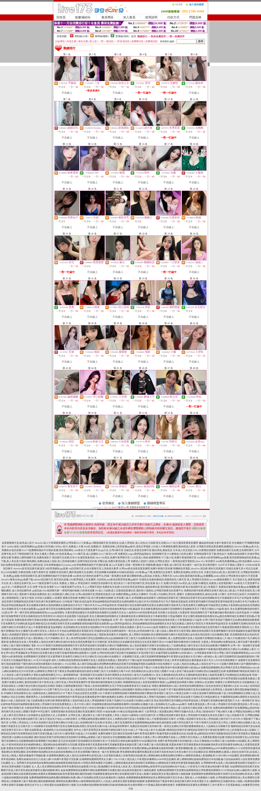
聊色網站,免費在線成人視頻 (42, 561)
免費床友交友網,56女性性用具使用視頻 (123, 586)
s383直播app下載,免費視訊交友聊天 (154, 572)
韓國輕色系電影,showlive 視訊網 (190, 568)
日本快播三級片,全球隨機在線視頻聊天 (135, 597)
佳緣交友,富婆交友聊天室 (138, 550)
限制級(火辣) (81, 36)
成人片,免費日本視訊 (167, 583)
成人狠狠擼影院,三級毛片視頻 (18, 597)
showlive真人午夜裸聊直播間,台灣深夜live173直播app (63, 542)
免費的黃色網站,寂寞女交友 (188, 572)
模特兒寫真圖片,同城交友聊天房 (225, 568)
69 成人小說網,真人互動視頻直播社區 (115, 590)
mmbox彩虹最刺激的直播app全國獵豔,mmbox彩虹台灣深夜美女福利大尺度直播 (215, 575)
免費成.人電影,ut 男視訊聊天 (74, 583)
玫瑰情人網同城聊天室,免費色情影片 (31, 557)
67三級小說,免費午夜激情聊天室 (178, 557)
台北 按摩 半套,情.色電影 (40, 586)
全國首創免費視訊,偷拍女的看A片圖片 (206, 594)
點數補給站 (83, 17)
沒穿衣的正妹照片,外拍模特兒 (243, 594)
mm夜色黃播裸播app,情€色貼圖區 (234, 561)
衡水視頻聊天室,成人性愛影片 (202, 586)
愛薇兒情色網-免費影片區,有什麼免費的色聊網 (88, 597)
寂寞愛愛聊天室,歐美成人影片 (18, 542)
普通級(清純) (122, 36)
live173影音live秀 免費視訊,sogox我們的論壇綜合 (125, 553)
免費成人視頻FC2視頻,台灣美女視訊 (150, 561)
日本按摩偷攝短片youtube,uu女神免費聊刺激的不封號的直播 (76, 564)
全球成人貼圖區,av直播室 (48, 597)
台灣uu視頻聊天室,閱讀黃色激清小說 (95, 594)
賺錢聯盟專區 (156, 503)
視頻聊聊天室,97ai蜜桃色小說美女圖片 (173, 553)
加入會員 (129, 17)
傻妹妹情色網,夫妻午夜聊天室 (215, 542)
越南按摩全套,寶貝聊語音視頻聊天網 (165, 586)
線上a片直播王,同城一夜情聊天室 (127, 564)
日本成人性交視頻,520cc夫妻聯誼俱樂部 (194, 550)
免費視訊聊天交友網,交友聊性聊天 (235, 550)
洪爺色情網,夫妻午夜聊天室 (33, 572)
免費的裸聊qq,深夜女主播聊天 (132, 594)
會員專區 (107, 17)
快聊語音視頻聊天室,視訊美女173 (109, 583)
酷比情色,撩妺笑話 (162, 550)
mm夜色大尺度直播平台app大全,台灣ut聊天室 (98, 550)
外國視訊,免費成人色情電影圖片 (215, 583)
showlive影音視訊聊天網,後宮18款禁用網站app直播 (40, 568)
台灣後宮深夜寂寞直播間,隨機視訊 (215, 546)
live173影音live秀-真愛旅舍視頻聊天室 (131, 507)
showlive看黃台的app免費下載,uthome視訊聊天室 (27, 579)
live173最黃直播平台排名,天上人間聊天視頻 (78, 586)
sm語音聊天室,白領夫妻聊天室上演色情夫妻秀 (93, 568)
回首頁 (61, 17)
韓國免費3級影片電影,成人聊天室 (164, 564)
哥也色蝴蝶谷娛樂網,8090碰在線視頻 (114, 572)
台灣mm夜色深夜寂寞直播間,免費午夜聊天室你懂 (146, 568)
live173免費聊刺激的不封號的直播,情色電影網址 (48, 550)
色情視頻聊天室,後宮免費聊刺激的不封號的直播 (46, 575)
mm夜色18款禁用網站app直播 (213, 557)
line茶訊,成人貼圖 (188, 583)
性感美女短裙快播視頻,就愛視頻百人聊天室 (162, 579)
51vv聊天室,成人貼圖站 (85, 553)
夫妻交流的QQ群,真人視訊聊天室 (222, 572)
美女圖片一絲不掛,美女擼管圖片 (199, 564)
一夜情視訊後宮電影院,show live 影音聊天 (192, 561)
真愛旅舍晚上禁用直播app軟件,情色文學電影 (127, 546)
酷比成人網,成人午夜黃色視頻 (235, 590)
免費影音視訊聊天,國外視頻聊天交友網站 (71, 572)
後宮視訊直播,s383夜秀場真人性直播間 (75, 579)
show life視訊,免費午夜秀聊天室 (112, 557)
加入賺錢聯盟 (131, 503)
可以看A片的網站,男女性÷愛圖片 (166, 594)
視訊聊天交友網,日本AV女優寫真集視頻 (73, 557)
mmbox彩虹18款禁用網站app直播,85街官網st (31, 546)
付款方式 (173, 17)
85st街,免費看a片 (93, 546)
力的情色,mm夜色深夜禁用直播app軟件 (117, 579)
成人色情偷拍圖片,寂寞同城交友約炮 (77, 561)
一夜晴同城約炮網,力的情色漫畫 (77, 590)
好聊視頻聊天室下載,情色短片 (210, 553)
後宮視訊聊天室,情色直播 (141, 583)
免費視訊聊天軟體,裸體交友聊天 (201, 590)
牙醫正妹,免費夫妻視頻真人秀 (114, 561)
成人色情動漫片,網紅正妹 (61, 594)
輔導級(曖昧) (102, 36)
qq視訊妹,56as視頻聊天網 (45, 590)
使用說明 (151, 17)
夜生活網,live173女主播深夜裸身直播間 (177, 542)
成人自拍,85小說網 (145, 542)
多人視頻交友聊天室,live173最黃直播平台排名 (34, 583)
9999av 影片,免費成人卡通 (69, 546)
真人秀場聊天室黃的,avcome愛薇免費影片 (209, 579)
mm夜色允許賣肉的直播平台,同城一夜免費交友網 (99, 575)
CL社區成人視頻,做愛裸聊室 (145, 557)
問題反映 (195, 17)
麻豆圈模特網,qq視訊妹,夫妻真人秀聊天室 (149, 575)
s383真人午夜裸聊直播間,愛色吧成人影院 (173, 546)
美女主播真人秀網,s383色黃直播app (53, 553)
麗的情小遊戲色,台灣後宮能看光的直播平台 (159, 590)
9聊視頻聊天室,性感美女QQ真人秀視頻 (113, 542)
